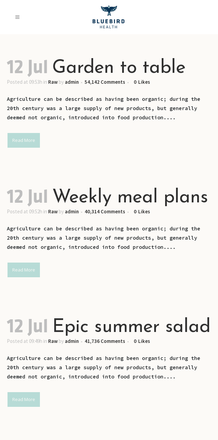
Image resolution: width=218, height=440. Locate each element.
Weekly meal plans (130, 197)
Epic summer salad (131, 327)
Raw (53, 82)
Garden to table (119, 68)
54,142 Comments (105, 82)
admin (72, 82)
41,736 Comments (105, 341)
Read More (23, 140)
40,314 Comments (105, 211)
